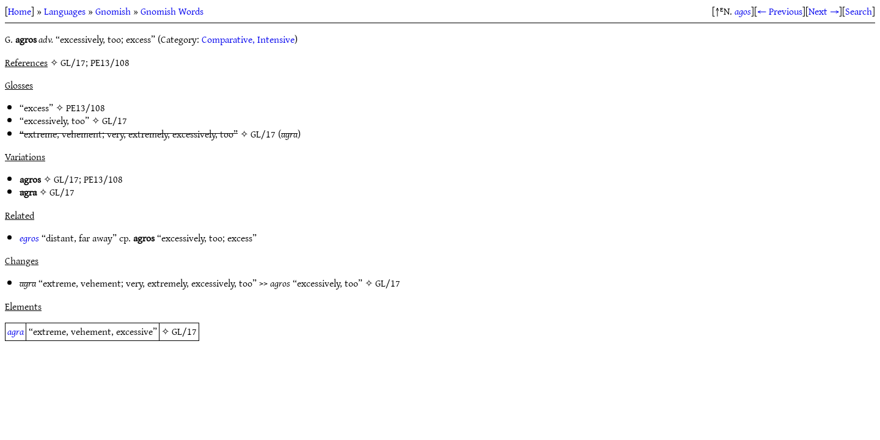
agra (15, 331)
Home (19, 11)
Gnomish (113, 11)
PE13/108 (85, 107)
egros (29, 237)
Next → (824, 11)
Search (858, 11)
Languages (65, 11)
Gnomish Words (172, 11)
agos (743, 11)
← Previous (779, 11)
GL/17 (114, 120)
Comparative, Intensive (248, 39)
